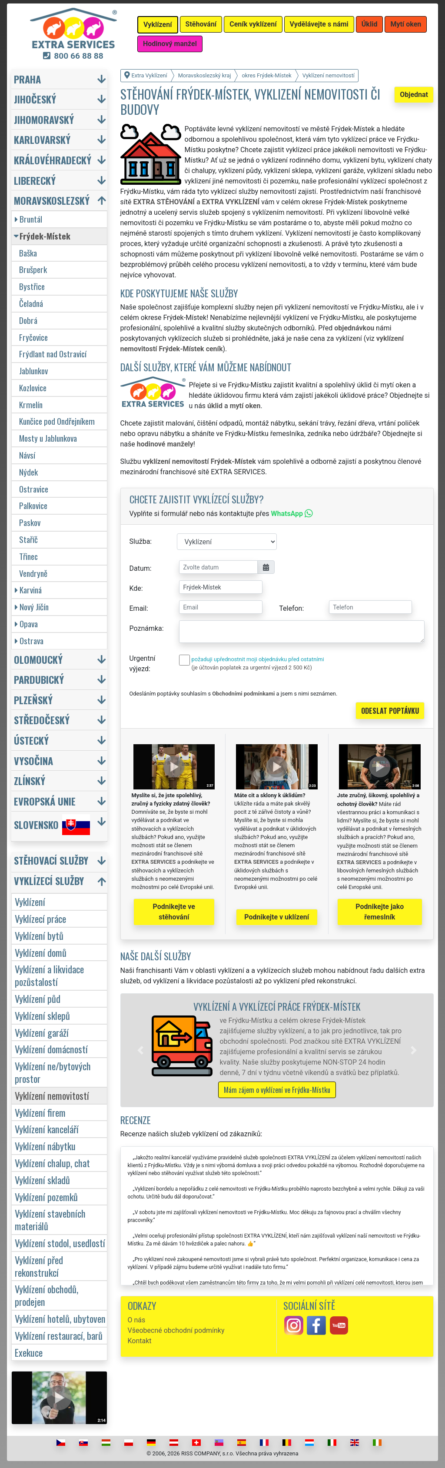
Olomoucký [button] (38, 659)
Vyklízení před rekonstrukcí (39, 1265)
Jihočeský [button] (35, 99)
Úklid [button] (370, 24)
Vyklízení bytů (39, 935)
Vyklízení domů (40, 952)
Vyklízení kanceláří (47, 1129)
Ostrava (29, 640)
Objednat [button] (414, 94)
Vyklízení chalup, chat (52, 1162)
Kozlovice (32, 387)
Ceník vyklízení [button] (252, 24)
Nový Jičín (32, 606)
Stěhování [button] (201, 24)
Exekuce (29, 1352)
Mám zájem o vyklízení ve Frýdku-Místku (277, 1090)
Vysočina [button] (33, 760)
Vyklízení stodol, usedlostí (60, 1242)
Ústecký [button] (31, 740)
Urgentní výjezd (143, 663)
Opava (26, 623)
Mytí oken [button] (405, 24)
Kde (135, 588)
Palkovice (33, 505)
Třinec (28, 556)
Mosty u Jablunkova (48, 438)
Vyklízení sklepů (42, 1015)
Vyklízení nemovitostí (52, 1095)
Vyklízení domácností (51, 1049)
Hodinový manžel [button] (170, 44)
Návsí (27, 455)
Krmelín (31, 404)
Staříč (28, 539)
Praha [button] (27, 79)
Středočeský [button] (42, 719)
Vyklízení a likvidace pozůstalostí (49, 975)
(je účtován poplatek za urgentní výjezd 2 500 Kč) (252, 667)
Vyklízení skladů (42, 1179)
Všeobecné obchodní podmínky (176, 1330)
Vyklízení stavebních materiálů (50, 1219)
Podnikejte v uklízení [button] (276, 917)
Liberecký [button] (35, 180)
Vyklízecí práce (40, 918)
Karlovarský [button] (42, 139)
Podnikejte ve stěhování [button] (174, 911)
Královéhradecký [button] (52, 160)
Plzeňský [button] (33, 699)
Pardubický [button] (39, 679)
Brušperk (33, 269)
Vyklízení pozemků (46, 1196)
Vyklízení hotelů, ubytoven (60, 1318)
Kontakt (140, 1341)
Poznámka (146, 628)
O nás (137, 1320)
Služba (140, 541)
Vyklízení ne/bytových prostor (53, 1072)
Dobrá (28, 320)
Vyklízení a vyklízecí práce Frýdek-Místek (277, 1006)
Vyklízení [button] (157, 24)
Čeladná (31, 303)
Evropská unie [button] (45, 801)
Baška (28, 252)
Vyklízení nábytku (45, 1145)
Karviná (28, 589)
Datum (140, 568)
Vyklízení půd (37, 998)
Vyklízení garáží (42, 1032)
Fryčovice (33, 337)
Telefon (290, 608)
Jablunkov (33, 370)
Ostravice (33, 489)
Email (138, 608)
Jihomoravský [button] (44, 119)
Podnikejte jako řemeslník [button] (379, 911)
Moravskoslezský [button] (52, 200)
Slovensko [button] (52, 824)
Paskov (29, 522)
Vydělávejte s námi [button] (319, 24)
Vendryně (33, 573)
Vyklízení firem (40, 1112)
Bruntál (28, 219)
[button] (140, 1050)
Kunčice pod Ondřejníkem (57, 421)
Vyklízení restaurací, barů (59, 1335)
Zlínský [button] (29, 780)
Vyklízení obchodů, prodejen (46, 1295)
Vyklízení (30, 901)
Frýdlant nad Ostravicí (52, 353)
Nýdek (28, 472)
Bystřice (32, 286)
